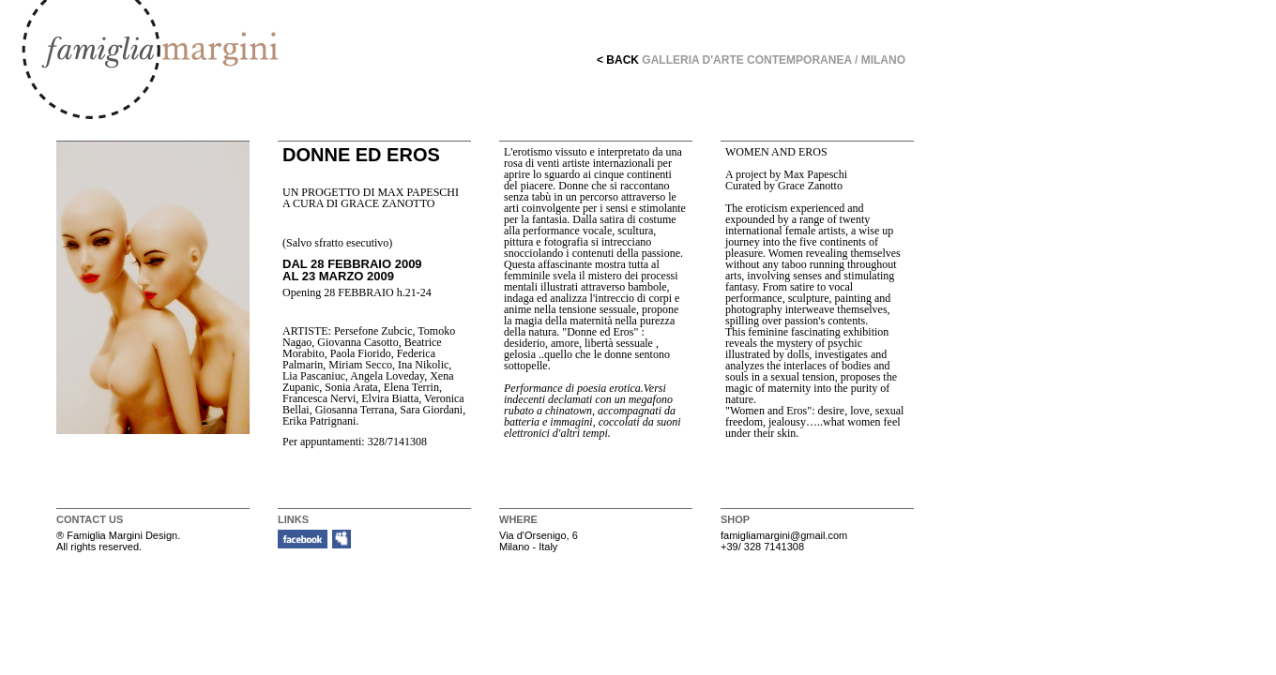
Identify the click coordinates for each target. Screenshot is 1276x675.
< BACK (618, 60)
